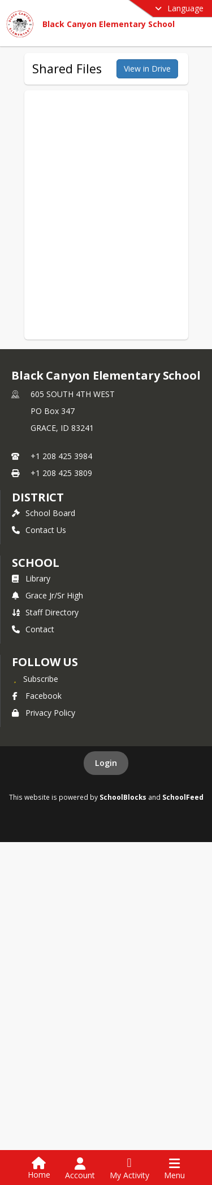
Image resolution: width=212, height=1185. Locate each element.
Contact (33, 629)
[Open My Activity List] (129, 1168)
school (35, 562)
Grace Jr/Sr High (47, 595)
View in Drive (147, 68)
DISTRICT (38, 497)
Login (106, 762)
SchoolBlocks (122, 796)
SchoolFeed (183, 796)
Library (31, 578)
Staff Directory (45, 612)
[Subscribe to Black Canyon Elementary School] (35, 678)
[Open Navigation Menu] (174, 1168)
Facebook (37, 695)
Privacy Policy (43, 712)
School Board (43, 513)
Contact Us (39, 530)
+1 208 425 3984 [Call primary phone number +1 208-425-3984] (61, 456)
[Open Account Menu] (80, 1168)
